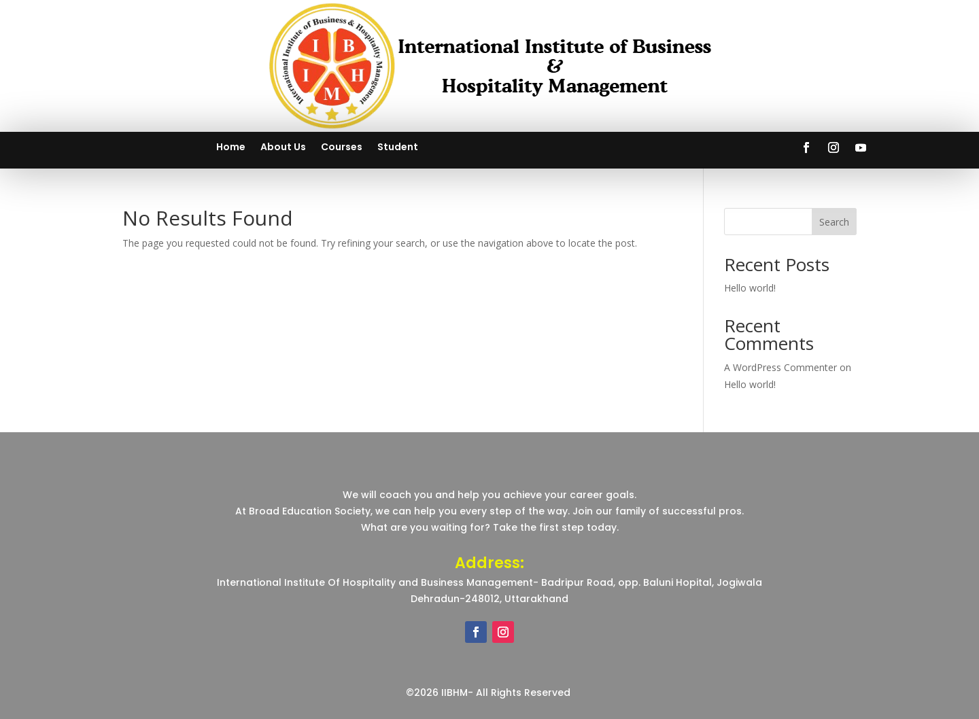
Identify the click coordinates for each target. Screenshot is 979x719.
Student (397, 148)
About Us (283, 148)
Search (834, 221)
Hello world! (750, 287)
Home (230, 148)
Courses (341, 148)
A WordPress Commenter (780, 367)
